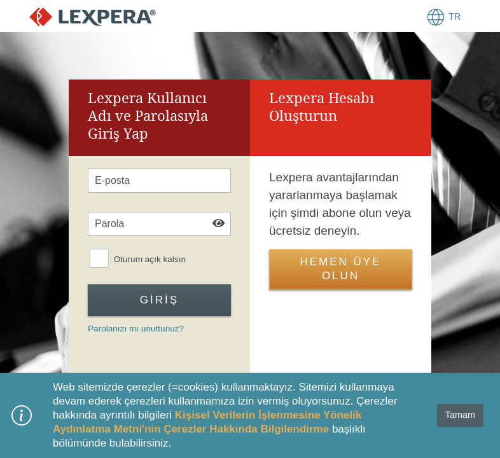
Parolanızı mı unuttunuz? (136, 328)
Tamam (460, 415)
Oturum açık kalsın (150, 260)
